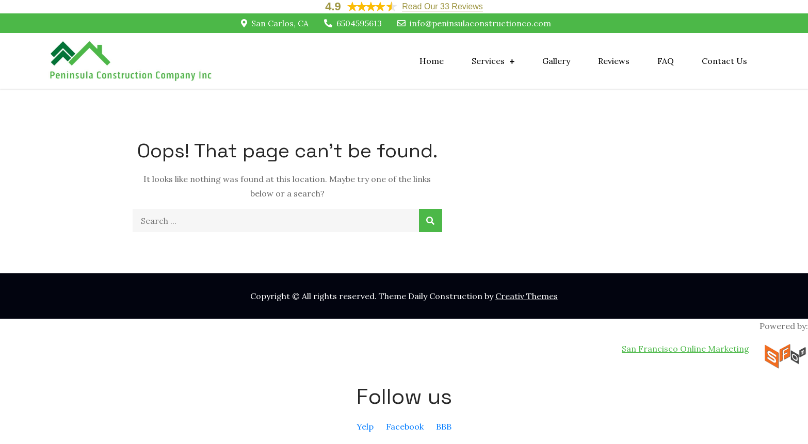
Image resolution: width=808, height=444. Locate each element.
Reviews (613, 61)
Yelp (365, 426)
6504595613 (353, 23)
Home (431, 61)
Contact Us (724, 61)
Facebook (405, 426)
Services (488, 61)
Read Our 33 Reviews (442, 6)
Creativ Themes (526, 296)
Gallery (556, 61)
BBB (443, 426)
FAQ (665, 61)
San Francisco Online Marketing (685, 348)
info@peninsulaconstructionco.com (474, 23)
